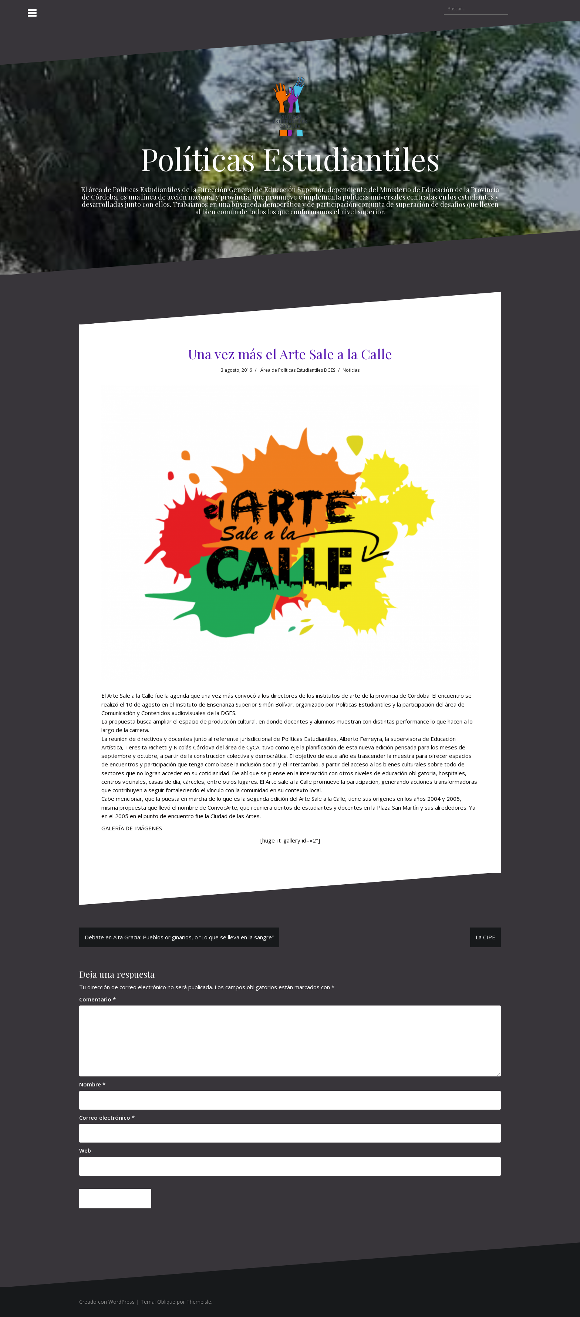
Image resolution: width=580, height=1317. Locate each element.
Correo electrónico (107, 1117)
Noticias (351, 370)
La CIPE (485, 937)
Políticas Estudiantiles (290, 158)
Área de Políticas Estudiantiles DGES (297, 370)
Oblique (166, 1301)
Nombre (92, 1084)
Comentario (97, 999)
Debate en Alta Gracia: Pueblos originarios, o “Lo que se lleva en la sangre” (179, 937)
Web (85, 1150)
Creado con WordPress (107, 1301)
